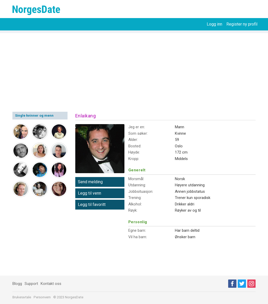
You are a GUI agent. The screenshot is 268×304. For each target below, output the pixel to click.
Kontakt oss (51, 283)
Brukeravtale (21, 297)
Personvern (42, 297)
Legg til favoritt (92, 204)
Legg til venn (89, 193)
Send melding (90, 181)
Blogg (17, 283)
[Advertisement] (134, 69)
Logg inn (214, 24)
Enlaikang (85, 115)
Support (31, 283)
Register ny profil (241, 24)
